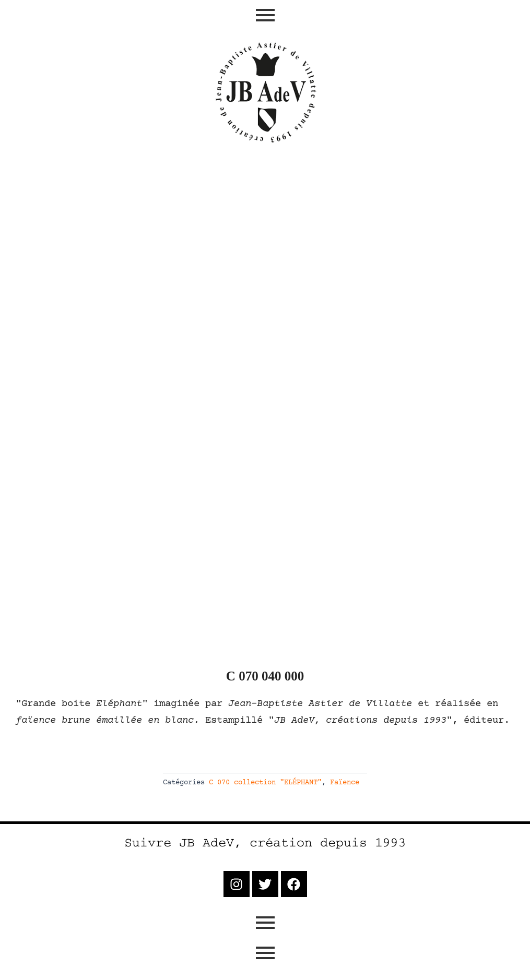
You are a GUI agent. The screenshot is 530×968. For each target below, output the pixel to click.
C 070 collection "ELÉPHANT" (265, 783)
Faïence (344, 783)
